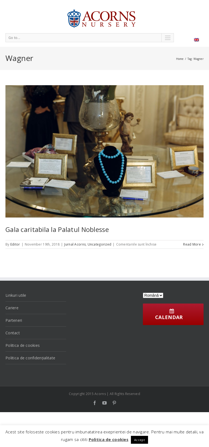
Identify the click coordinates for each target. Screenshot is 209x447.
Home (180, 59)
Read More (192, 244)
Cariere (12, 307)
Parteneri (13, 320)
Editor (15, 244)
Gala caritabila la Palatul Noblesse (57, 229)
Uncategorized (100, 244)
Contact (12, 332)
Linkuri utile (15, 295)
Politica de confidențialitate (30, 357)
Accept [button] (139, 440)
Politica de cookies (22, 345)
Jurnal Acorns (75, 244)
